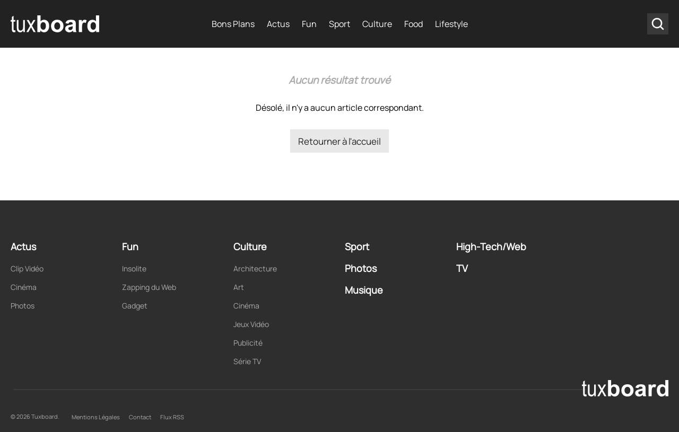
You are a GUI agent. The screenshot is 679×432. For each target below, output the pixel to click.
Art (238, 287)
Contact (140, 417)
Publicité (248, 343)
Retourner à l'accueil (339, 141)
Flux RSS (172, 417)
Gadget (134, 306)
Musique (364, 290)
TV (462, 268)
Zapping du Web (149, 287)
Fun (309, 24)
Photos (22, 306)
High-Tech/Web (491, 246)
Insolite (134, 268)
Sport (339, 24)
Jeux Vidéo (251, 324)
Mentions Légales (96, 417)
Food (413, 24)
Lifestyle (451, 24)
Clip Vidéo (27, 268)
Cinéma (24, 287)
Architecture (255, 268)
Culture (377, 24)
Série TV (247, 361)
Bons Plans (233, 24)
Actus (278, 24)
